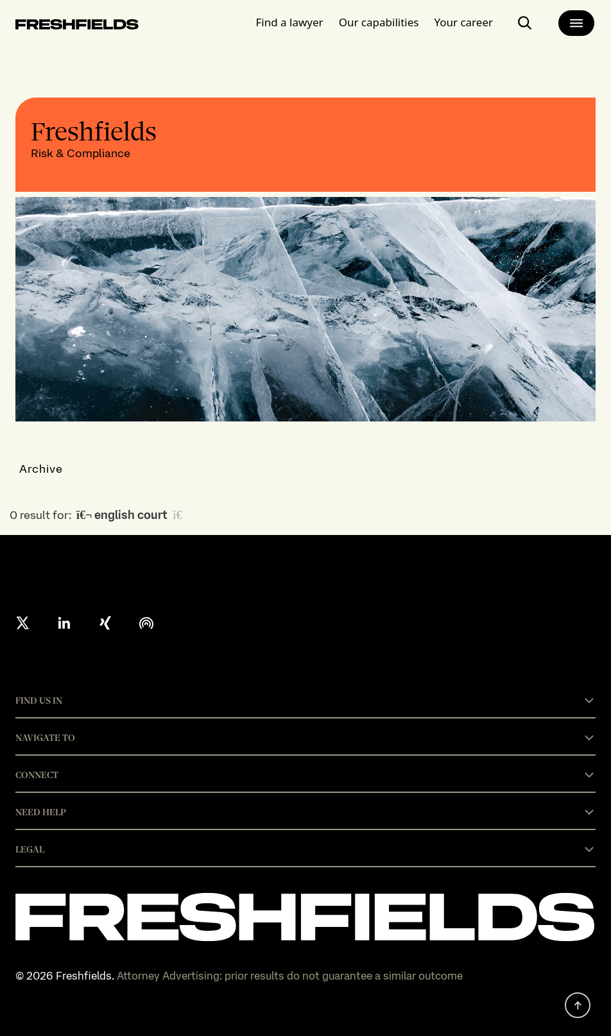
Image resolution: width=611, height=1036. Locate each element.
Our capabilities (379, 22)
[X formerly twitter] (23, 623)
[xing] (105, 623)
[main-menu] (576, 23)
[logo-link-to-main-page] (77, 26)
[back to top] (577, 1005)
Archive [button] (41, 468)
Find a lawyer (289, 22)
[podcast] (146, 623)
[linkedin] (64, 623)
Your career (463, 22)
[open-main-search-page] (525, 23)
